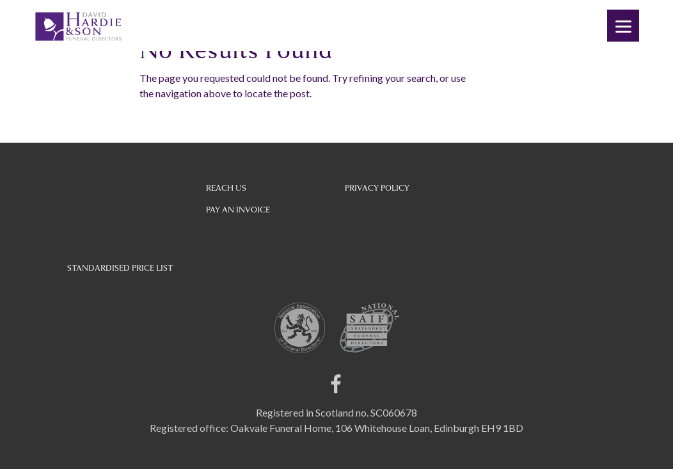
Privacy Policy (377, 188)
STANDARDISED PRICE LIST (120, 268)
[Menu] (623, 26)
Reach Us (226, 188)
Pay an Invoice (238, 210)
